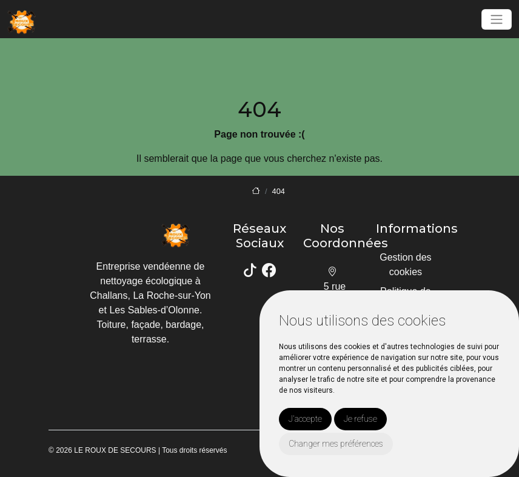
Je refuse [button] (360, 419)
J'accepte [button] (305, 419)
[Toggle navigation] (496, 19)
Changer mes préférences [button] (336, 444)
